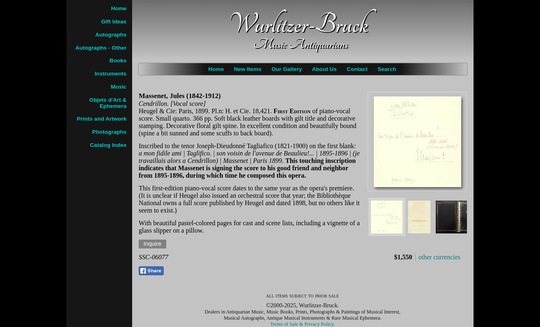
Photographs (109, 132)
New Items (247, 69)
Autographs (110, 35)
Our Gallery (287, 69)
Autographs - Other (101, 48)
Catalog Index (108, 145)
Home (216, 69)
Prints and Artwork (101, 119)
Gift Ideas (113, 21)
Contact (357, 69)
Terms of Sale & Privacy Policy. (302, 324)
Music (119, 87)
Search (387, 69)
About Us (324, 69)
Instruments (111, 74)
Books (118, 60)
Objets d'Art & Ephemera (108, 103)
